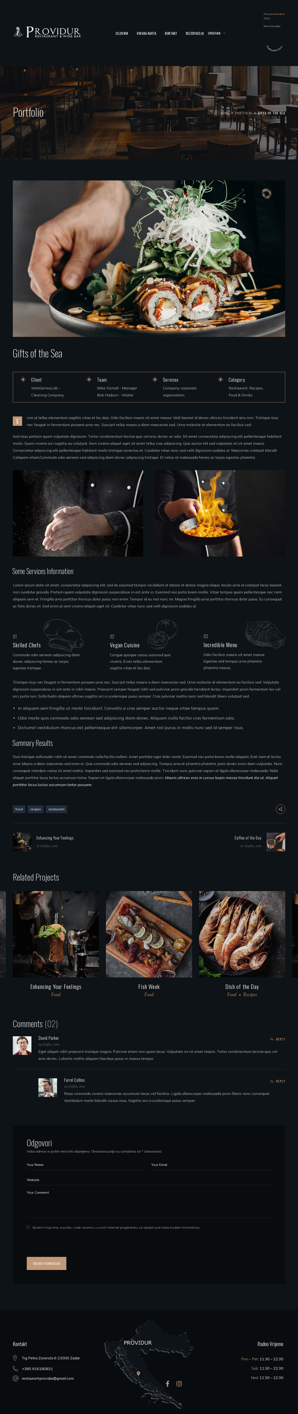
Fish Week (149, 986)
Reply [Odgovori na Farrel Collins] (280, 1081)
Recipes (250, 995)
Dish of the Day (242, 986)
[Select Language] (216, 33)
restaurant (56, 809)
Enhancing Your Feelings (56, 986)
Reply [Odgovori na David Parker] (280, 1039)
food (19, 809)
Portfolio (243, 112)
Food (56, 995)
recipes (35, 809)
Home (225, 112)
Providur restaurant (274, 13)
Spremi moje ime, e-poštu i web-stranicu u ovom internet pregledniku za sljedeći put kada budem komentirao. (116, 1227)
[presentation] (56, 1245)
